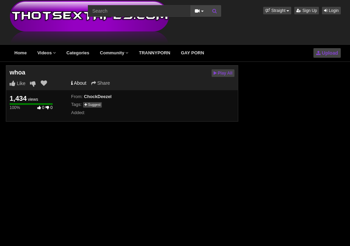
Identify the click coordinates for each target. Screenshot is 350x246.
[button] (277, 10)
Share (100, 83)
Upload (327, 53)
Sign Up (306, 10)
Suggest (92, 105)
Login (331, 10)
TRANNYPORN (154, 52)
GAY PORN (192, 52)
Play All (223, 73)
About (78, 83)
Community (114, 52)
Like (18, 83)
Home (20, 52)
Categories (77, 52)
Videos (46, 52)
